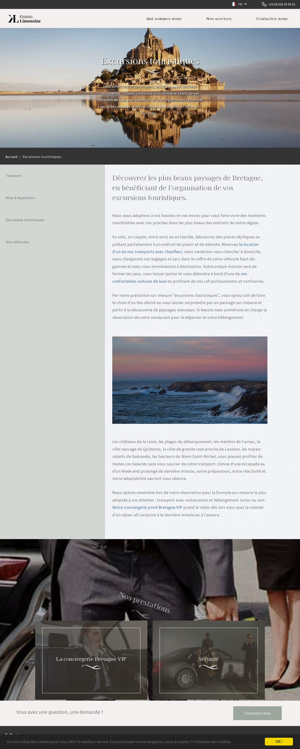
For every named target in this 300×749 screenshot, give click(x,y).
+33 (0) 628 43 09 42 (281, 4)
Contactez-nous (272, 18)
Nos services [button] (219, 18)
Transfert (14, 175)
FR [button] (240, 4)
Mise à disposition (20, 197)
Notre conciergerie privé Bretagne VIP (147, 507)
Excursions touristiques (25, 219)
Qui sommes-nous (163, 18)
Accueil (11, 156)
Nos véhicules (17, 241)
